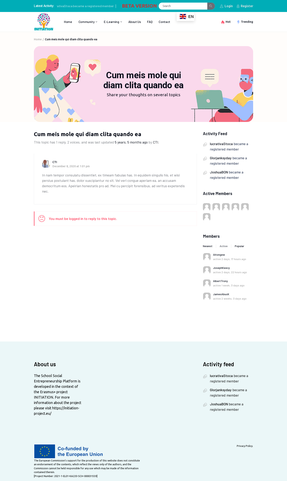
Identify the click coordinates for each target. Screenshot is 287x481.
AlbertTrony (220, 281)
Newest (207, 246)
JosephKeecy (221, 267)
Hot (228, 21)
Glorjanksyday (221, 158)
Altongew (219, 254)
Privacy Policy (245, 445)
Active (224, 246)
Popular (239, 246)
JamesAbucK (221, 294)
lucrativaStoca (64, 6)
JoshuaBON (219, 172)
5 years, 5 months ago (131, 142)
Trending (247, 21)
